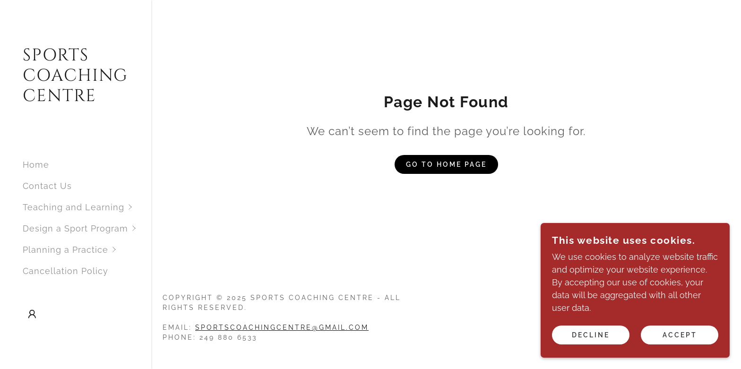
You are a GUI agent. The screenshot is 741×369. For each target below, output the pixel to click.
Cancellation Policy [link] (65, 271)
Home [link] (36, 165)
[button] (87, 207)
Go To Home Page (446, 164)
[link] (76, 98)
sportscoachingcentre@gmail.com (282, 327)
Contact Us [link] (47, 186)
